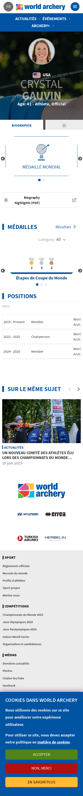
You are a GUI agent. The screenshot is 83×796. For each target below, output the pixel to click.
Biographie (22, 125)
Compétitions (17, 606)
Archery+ (41, 25)
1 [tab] (39, 180)
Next (80, 159)
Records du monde (15, 573)
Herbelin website (55, 538)
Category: (46, 239)
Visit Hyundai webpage (27, 513)
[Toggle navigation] (75, 6)
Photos (7, 671)
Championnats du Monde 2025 (23, 615)
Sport (10, 558)
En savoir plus (41, 782)
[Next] (78, 389)
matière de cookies (53, 742)
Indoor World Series (16, 637)
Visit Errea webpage (55, 513)
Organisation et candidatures (22, 644)
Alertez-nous (11, 595)
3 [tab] (46, 284)
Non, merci (41, 768)
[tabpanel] (41, 156)
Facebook (9, 685)
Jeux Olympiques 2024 (18, 622)
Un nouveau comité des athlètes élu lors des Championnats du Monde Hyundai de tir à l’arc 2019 (38, 457)
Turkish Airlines (27, 538)
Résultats (63, 226)
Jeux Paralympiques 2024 (20, 629)
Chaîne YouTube (13, 678)
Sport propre (11, 588)
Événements (54, 18)
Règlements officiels (16, 566)
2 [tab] (44, 180)
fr (8, 6)
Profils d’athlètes (14, 580)
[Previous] (70, 389)
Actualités (26, 18)
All (58, 239)
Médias (11, 655)
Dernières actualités (16, 663)
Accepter (41, 754)
